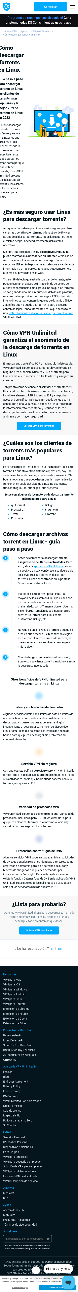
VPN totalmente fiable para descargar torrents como (41, 313)
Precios (7, 1072)
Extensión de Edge (14, 1023)
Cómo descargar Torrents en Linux (21, 34)
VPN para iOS (11, 984)
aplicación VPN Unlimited (49, 566)
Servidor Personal (14, 1137)
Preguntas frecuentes (16, 1219)
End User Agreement (15, 1081)
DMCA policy (11, 1096)
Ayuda (23, 31)
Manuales (9, 1215)
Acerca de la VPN (13, 1210)
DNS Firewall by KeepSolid (19, 1050)
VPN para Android (14, 994)
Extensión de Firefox (15, 1013)
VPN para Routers (14, 1004)
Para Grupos (11, 1152)
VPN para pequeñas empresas (22, 1161)
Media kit (8, 1193)
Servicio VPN (10, 31)
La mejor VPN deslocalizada (20, 1176)
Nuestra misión (12, 1105)
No (60, 948)
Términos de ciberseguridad (20, 1224)
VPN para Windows (15, 989)
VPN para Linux (12, 999)
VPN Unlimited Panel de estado (22, 1101)
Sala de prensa (12, 1110)
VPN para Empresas (15, 1156)
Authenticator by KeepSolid (20, 1054)
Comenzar (50, 6)
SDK (5, 1198)
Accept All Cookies (58, 1287)
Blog (6, 1076)
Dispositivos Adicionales (18, 1147)
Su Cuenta (9, 1125)
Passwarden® (12, 1035)
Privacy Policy (11, 1086)
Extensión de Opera (15, 1018)
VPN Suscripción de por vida (20, 1181)
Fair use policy (12, 1091)
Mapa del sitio (11, 1115)
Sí (52, 948)
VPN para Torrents (41, 31)
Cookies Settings (20, 1287)
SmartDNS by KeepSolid (17, 1045)
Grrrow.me (9, 1059)
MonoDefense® (12, 1040)
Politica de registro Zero (17, 1120)
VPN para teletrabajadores (19, 1171)
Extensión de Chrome (16, 1008)
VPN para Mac (12, 979)
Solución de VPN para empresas (23, 1166)
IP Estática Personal (15, 1142)
